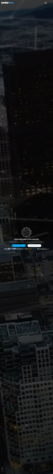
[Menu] (46, 3)
